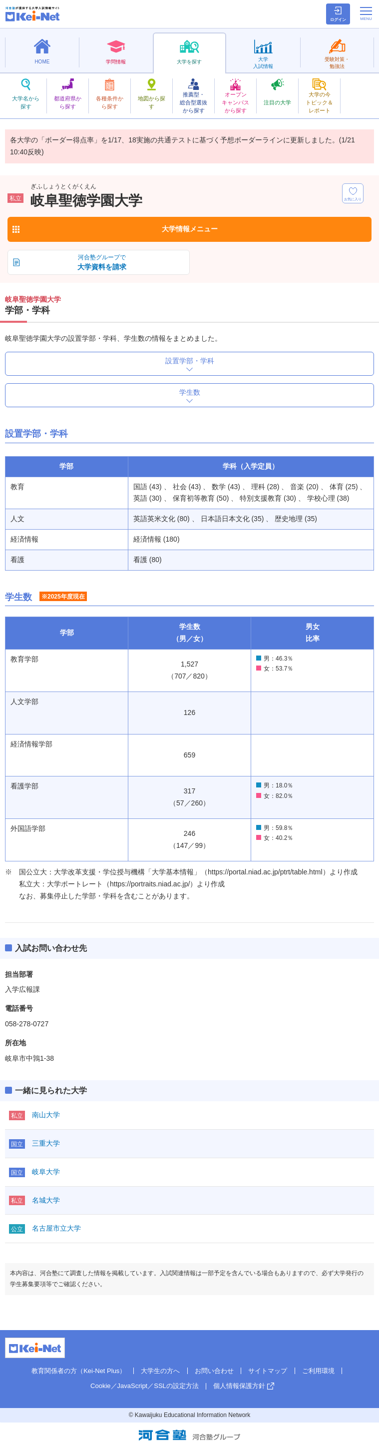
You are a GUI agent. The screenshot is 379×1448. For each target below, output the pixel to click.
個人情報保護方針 (239, 1386)
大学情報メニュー (190, 229)
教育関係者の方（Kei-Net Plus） (78, 1371)
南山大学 (46, 1115)
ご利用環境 (318, 1371)
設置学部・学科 (189, 361)
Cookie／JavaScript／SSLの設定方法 (144, 1386)
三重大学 (46, 1143)
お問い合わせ (214, 1371)
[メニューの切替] (366, 13)
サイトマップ (267, 1371)
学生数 (189, 392)
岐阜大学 (46, 1172)
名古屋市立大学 (56, 1228)
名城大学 (46, 1200)
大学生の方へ (160, 1371)
